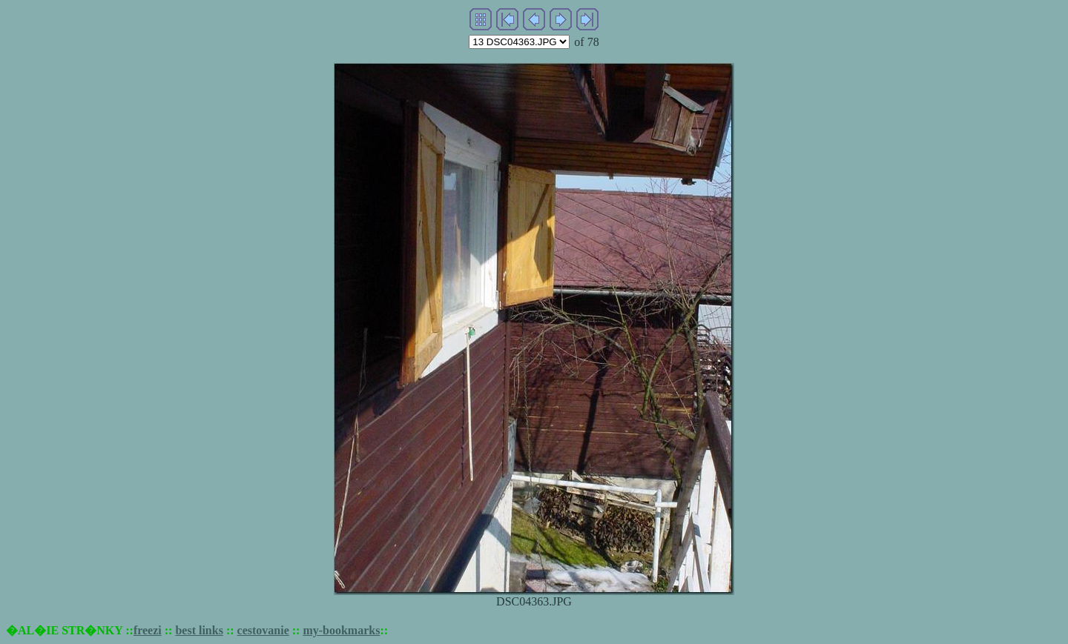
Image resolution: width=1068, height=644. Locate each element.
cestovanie (263, 630)
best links (198, 630)
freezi (148, 630)
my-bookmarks (341, 630)
